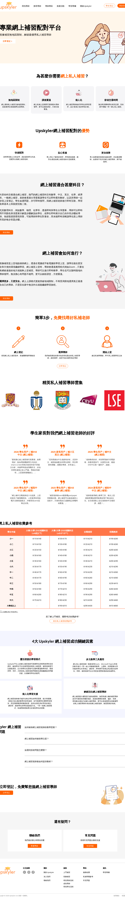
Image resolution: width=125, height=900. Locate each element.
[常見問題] (90, 846)
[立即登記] (62, 366)
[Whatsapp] (24, 872)
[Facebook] (33, 872)
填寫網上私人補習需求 (9, 356)
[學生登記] (109, 6)
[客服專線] (34, 846)
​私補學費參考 (88, 877)
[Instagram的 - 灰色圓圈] (28, 872)
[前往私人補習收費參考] (62, 621)
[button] (60, 6)
